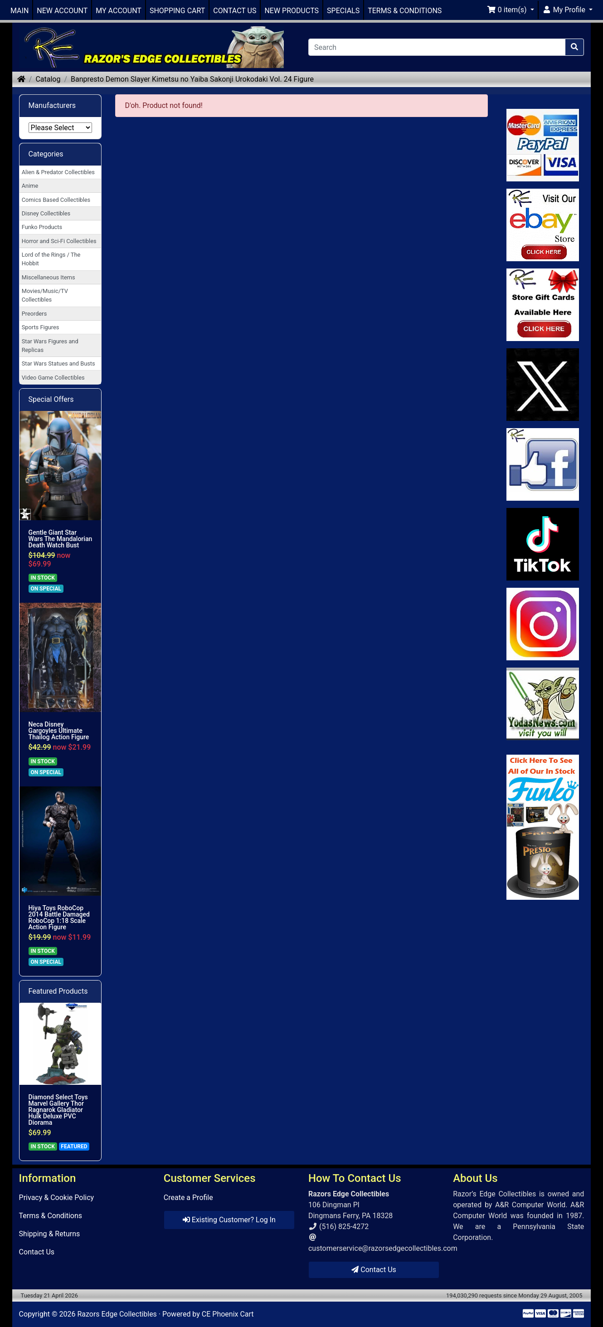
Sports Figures (40, 327)
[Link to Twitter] (542, 384)
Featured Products (58, 991)
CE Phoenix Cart (228, 1314)
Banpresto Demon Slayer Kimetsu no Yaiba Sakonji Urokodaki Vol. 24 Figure (192, 79)
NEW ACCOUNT (62, 10)
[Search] (436, 47)
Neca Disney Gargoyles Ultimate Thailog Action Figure (59, 730)
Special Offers (51, 399)
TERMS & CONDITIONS (405, 10)
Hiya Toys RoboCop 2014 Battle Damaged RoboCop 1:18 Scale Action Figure (59, 917)
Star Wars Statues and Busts (58, 363)
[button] (510, 10)
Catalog (47, 79)
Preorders (34, 313)
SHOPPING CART (177, 10)
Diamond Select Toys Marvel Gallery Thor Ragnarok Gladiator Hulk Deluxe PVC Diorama (58, 1110)
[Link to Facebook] (542, 464)
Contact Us (37, 1252)
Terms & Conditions (51, 1215)
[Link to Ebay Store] (542, 225)
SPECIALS (343, 10)
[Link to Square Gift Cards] (542, 304)
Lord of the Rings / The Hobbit (51, 259)
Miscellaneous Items (48, 277)
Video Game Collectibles (53, 377)
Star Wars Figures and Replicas (50, 345)
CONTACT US (234, 10)
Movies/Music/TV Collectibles (45, 295)
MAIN (19, 10)
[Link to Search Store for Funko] (542, 827)
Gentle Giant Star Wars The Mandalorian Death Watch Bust (60, 538)
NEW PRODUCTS (291, 10)
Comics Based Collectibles (56, 199)
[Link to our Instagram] (542, 624)
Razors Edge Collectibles (116, 1314)
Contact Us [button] (373, 1269)
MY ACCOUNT (118, 10)
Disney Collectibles (46, 213)
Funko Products (42, 227)
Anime (30, 185)
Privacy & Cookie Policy (56, 1197)
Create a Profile (188, 1197)
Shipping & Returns (49, 1233)
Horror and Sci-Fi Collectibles (59, 241)
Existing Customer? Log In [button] (229, 1219)
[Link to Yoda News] (542, 704)
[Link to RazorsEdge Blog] (542, 544)
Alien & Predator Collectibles (58, 172)
